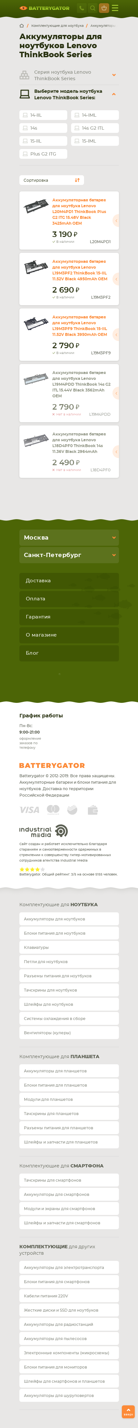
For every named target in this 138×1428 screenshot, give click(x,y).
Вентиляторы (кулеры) (47, 1033)
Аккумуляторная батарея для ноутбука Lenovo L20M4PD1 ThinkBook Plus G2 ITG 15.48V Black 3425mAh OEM (79, 211)
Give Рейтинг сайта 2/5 (27, 869)
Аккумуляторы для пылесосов (55, 1339)
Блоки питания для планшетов (55, 1085)
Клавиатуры (36, 948)
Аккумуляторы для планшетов (55, 1071)
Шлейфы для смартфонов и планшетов (64, 1381)
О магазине (41, 635)
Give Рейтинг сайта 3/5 (32, 869)
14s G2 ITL (93, 128)
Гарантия (38, 617)
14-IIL (36, 115)
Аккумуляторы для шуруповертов (59, 1396)
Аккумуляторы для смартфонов (56, 1195)
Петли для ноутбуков (46, 962)
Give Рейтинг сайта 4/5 (37, 869)
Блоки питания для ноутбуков (54, 933)
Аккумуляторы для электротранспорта (64, 1268)
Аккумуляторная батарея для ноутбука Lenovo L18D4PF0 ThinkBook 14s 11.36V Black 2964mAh (79, 443)
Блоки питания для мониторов (55, 1367)
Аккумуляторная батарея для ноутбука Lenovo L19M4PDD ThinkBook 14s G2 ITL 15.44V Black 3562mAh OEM (81, 384)
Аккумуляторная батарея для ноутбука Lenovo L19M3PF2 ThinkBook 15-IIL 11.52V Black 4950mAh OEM (79, 270)
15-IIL (35, 141)
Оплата (36, 598)
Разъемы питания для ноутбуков (57, 976)
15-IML (89, 141)
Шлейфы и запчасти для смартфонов (62, 1223)
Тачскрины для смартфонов (52, 1180)
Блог (32, 653)
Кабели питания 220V (46, 1296)
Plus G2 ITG (43, 154)
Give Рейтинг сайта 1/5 (22, 869)
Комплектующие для (58, 905)
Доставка (38, 580)
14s (33, 128)
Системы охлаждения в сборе (55, 1019)
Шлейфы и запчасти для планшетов (61, 1142)
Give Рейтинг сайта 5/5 (42, 869)
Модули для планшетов (48, 1099)
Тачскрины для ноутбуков (50, 990)
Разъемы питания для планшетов (58, 1128)
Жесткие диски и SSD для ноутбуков (61, 1310)
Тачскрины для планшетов (51, 1114)
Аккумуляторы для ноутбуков (54, 919)
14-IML (89, 115)
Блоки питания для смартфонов (57, 1282)
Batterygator (64, 765)
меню (115, 8)
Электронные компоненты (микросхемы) (66, 1353)
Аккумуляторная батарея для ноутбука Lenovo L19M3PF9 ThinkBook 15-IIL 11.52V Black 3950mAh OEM (79, 326)
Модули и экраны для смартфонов (59, 1209)
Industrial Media (43, 830)
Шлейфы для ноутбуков (48, 1004)
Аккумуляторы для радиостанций (58, 1324)
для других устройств (57, 1250)
